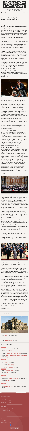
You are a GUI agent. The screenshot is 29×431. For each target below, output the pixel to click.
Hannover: (7, 350)
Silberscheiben (4, 412)
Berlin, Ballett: (8, 364)
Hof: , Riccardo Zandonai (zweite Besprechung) (14, 365)
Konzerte (9, 16)
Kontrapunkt (11, 413)
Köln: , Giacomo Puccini (8, 362)
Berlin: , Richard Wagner (10, 373)
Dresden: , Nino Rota (9, 357)
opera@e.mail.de (8, 402)
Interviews (14, 408)
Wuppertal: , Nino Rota (10, 367)
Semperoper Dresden (15, 16)
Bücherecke (11, 410)
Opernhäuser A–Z (4, 410)
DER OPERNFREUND (5, 396)
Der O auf (5, 424)
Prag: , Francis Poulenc (11, 348)
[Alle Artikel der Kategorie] (14, 324)
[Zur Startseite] (15, 4)
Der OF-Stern (10, 412)
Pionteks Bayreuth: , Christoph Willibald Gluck (14, 378)
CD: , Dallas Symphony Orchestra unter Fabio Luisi (14, 387)
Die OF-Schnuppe (4, 413)
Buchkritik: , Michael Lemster (14, 356)
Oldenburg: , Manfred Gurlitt (9, 372)
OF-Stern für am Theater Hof (14, 353)
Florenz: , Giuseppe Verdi (10, 370)
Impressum (3, 422)
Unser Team (3, 420)
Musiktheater (3, 408)
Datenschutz (8, 422)
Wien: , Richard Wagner (8, 381)
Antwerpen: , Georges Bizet (8, 380)
